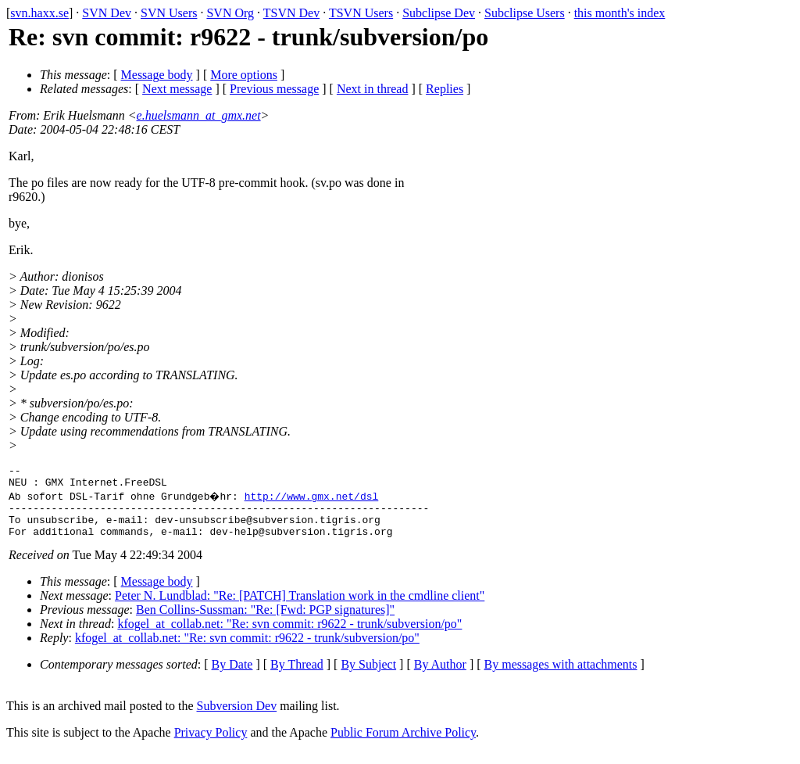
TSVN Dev (291, 13)
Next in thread (373, 88)
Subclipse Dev (438, 13)
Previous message (274, 88)
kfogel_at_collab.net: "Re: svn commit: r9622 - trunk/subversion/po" (289, 635)
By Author (440, 676)
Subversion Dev (237, 717)
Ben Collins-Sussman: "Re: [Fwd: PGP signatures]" (265, 621)
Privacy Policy (211, 744)
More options (243, 74)
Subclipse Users (524, 13)
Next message (177, 88)
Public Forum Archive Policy (403, 744)
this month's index (620, 13)
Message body (157, 74)
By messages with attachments (561, 676)
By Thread (296, 676)
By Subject (368, 676)
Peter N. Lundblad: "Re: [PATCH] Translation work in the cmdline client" (299, 607)
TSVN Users (361, 13)
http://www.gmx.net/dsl (313, 500)
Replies (444, 88)
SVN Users (169, 13)
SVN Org (230, 13)
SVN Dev (106, 13)
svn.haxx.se (39, 13)
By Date (232, 676)
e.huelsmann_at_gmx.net (199, 115)
